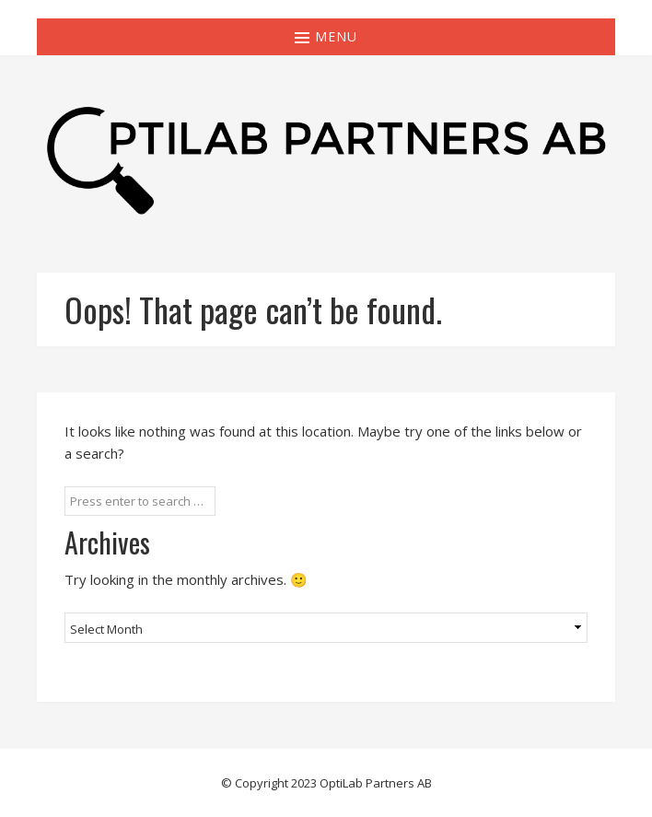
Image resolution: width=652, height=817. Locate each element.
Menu (326, 36)
